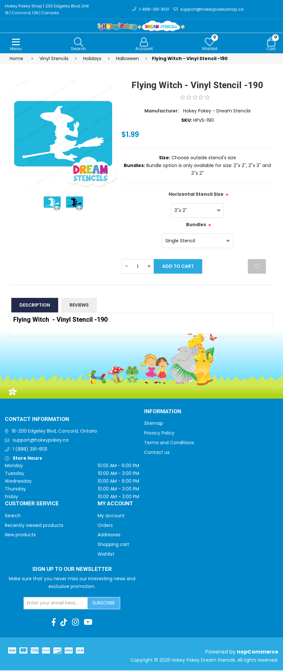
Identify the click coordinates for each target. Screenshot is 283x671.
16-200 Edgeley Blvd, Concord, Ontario (54, 431)
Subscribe (103, 603)
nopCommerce (257, 652)
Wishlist (106, 554)
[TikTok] (63, 623)
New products (20, 535)
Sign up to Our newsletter (72, 570)
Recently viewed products (34, 526)
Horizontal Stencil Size (196, 195)
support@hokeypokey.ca (40, 440)
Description (34, 305)
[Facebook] (54, 623)
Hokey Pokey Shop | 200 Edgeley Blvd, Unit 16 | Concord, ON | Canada (48, 9)
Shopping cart (113, 545)
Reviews (79, 305)
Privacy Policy (159, 433)
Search (13, 516)
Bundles (196, 225)
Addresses (109, 535)
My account (111, 516)
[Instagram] (75, 623)
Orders (105, 526)
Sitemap (153, 424)
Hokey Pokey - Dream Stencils (217, 111)
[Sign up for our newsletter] (56, 604)
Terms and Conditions (169, 443)
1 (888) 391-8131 (30, 449)
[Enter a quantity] (137, 267)
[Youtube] (88, 623)
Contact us (157, 453)
